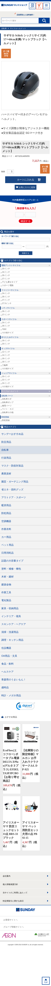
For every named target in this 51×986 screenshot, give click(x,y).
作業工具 (6, 592)
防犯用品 (6, 513)
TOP (46, 982)
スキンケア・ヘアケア (13, 624)
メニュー (46, 7)
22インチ (6, 380)
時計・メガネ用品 (11, 695)
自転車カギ (7, 399)
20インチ (6, 268)
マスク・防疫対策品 (12, 465)
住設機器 (6, 648)
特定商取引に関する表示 (13, 901)
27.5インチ (6, 303)
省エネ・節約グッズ (12, 489)
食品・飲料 (7, 663)
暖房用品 (6, 505)
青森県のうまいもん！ (13, 679)
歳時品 (5, 687)
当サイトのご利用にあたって (15, 893)
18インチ (6, 362)
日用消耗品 (7, 552)
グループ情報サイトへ (13, 927)
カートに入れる (25, 179)
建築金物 (6, 584)
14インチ (6, 355)
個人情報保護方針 (10, 884)
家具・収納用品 (9, 608)
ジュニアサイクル (9, 373)
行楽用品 (6, 457)
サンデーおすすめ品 (12, 434)
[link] (25, 706)
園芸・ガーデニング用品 (14, 481)
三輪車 (5, 365)
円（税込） (11, 787)
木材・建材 (7, 576)
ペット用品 (7, 545)
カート (39, 7)
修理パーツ (7, 406)
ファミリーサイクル (9, 290)
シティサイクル (8, 308)
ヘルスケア (7, 671)
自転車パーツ (7, 396)
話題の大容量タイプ (12, 560)
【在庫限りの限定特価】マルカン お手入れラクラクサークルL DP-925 (30, 760)
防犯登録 (5, 417)
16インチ (6, 340)
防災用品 (6, 442)
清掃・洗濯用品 (9, 632)
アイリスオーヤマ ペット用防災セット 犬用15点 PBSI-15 (30, 830)
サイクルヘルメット (18, 28)
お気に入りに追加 (27, 187)
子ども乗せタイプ (9, 282)
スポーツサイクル (9, 319)
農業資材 (6, 473)
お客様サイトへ (10, 920)
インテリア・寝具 (11, 616)
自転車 (4, 28)
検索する (25, 253)
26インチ (6, 275)
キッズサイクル (8, 348)
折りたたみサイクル (9, 337)
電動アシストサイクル (10, 265)
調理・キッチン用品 (12, 640)
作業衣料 (6, 529)
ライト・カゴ (7, 409)
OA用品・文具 (9, 656)
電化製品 (6, 600)
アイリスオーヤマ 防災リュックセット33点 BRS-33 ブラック (11, 830)
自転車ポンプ (7, 402)
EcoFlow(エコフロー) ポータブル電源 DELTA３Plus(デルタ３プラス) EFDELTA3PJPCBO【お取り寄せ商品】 (11, 765)
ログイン (32, 7)
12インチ (6, 352)
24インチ (6, 272)
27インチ (6, 279)
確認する (25, 221)
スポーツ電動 (7, 285)
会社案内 (6, 876)
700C (4, 329)
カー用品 (6, 537)
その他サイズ (7, 332)
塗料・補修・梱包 (11, 568)
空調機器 (6, 521)
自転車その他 (7, 412)
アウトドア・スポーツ (13, 497)
